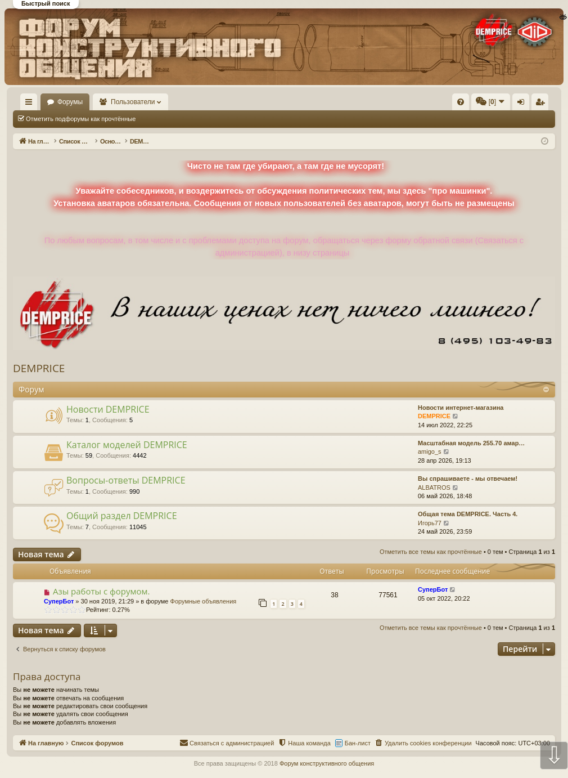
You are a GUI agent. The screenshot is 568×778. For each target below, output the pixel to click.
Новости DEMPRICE (108, 409)
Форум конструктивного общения (327, 763)
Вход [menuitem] (443, 104)
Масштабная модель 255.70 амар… (471, 443)
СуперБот (59, 601)
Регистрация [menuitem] (462, 104)
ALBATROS (434, 487)
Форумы (102, 102)
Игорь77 (429, 523)
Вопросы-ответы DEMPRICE (126, 480)
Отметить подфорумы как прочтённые (81, 118)
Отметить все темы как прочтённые (203, 118)
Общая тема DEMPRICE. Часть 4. (467, 514)
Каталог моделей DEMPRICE (126, 445)
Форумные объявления (203, 601)
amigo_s (429, 451)
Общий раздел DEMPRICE (121, 515)
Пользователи (166, 102)
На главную (45, 102)
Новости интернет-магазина (460, 407)
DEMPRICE (39, 368)
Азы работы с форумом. (101, 591)
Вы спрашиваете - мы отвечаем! (467, 478)
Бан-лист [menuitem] (358, 743)
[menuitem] (291, 101)
